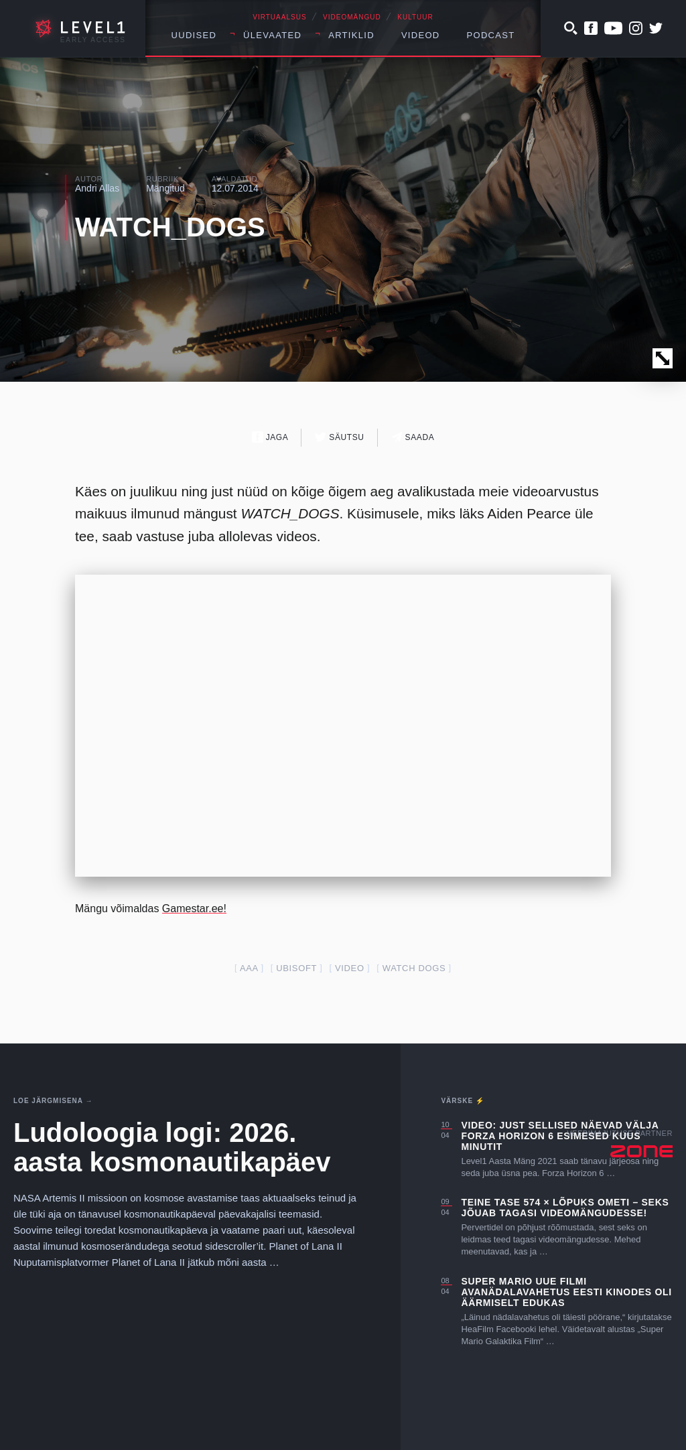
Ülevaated (272, 35)
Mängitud (165, 188)
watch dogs (414, 968)
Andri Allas (97, 188)
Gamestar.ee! (194, 908)
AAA (249, 968)
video (349, 968)
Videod (420, 35)
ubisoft (296, 968)
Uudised (194, 35)
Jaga (270, 437)
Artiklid (351, 35)
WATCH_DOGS (170, 227)
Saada (413, 437)
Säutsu (339, 437)
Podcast (491, 35)
